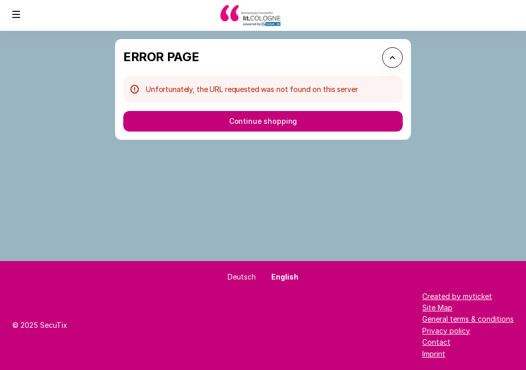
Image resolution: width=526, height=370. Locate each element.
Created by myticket (457, 296)
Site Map (437, 307)
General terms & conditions (468, 318)
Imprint (433, 353)
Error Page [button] (161, 56)
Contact (436, 342)
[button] (16, 14)
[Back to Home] (263, 15)
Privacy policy (446, 330)
